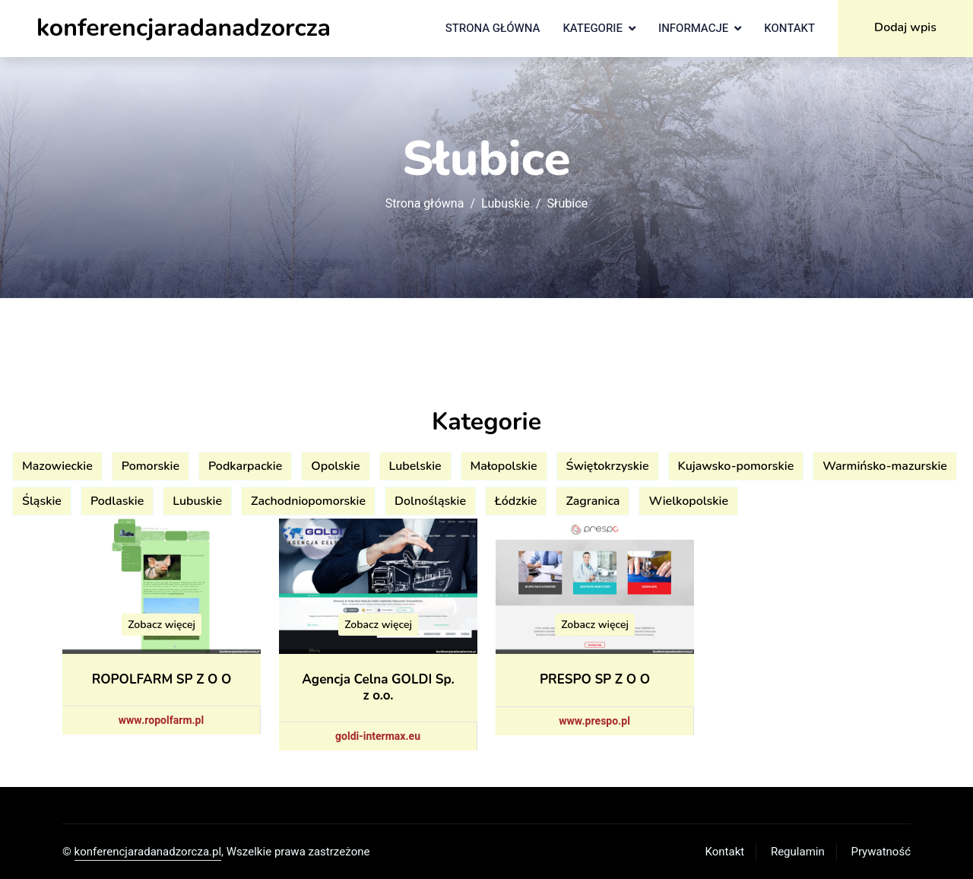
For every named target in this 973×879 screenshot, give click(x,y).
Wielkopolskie (688, 501)
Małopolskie (504, 466)
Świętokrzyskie (607, 466)
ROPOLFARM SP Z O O (162, 679)
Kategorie (593, 28)
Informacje (693, 28)
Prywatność (881, 851)
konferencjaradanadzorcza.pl (148, 851)
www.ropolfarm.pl (161, 720)
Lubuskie (505, 204)
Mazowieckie (57, 466)
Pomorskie (150, 466)
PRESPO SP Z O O (595, 679)
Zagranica (593, 501)
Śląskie (42, 501)
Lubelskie (415, 466)
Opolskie (335, 466)
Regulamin (798, 851)
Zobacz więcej (161, 624)
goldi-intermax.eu (377, 736)
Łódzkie (516, 501)
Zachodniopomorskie (308, 501)
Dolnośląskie (430, 501)
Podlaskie (117, 501)
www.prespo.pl (594, 721)
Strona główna (492, 28)
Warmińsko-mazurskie (884, 466)
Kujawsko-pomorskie (736, 466)
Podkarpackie (245, 466)
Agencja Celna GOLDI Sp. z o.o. (378, 687)
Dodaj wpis (905, 27)
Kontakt (789, 28)
